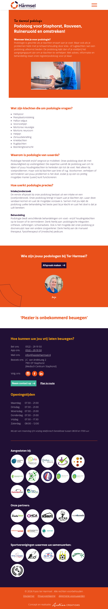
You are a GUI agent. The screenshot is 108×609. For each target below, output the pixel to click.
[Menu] (94, 5)
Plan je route (47, 383)
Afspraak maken (54, 265)
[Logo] (23, 5)
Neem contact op (23, 383)
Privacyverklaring (46, 596)
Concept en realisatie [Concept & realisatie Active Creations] (54, 605)
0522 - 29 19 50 (33, 350)
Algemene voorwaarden (72, 596)
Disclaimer (28, 596)
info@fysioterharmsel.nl (38, 355)
